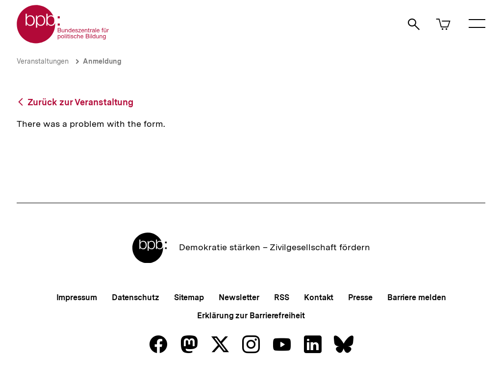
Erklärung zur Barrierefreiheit (250, 315)
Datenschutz (135, 297)
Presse (360, 297)
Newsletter (239, 297)
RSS (281, 297)
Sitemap (189, 297)
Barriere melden (416, 297)
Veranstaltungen (43, 61)
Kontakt (318, 297)
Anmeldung (102, 61)
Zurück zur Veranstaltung (80, 102)
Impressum (76, 297)
